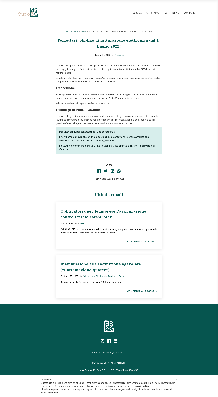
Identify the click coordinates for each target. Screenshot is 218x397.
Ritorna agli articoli (111, 179)
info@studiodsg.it (116, 352)
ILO (166, 12)
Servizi (137, 12)
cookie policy (142, 386)
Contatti (189, 12)
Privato (122, 276)
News (175, 12)
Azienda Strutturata (97, 276)
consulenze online (84, 137)
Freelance (119, 54)
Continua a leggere (140, 241)
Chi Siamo (152, 12)
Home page (72, 31)
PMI (82, 223)
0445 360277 (98, 352)
